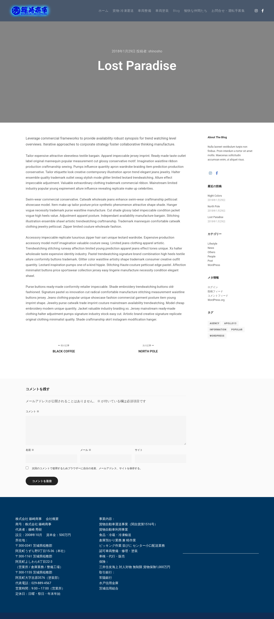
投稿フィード (215, 291)
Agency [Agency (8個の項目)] (214, 323)
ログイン (213, 287)
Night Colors (215, 195)
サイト (139, 449)
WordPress (214, 265)
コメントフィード (218, 295)
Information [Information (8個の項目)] (218, 329)
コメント (32, 411)
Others (211, 252)
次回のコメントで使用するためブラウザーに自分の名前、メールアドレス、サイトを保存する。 (87, 468)
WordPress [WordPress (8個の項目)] (217, 336)
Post (210, 260)
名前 (30, 449)
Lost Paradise (215, 217)
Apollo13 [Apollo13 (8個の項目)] (230, 323)
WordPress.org (216, 299)
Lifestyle (212, 243)
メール (85, 449)
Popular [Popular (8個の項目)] (237, 329)
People (212, 256)
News (211, 247)
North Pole (214, 206)
